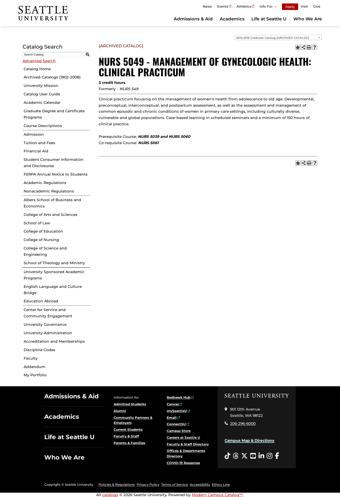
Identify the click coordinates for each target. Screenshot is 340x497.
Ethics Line (221, 484)
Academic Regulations (45, 183)
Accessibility (200, 484)
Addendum (34, 367)
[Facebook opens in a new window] (277, 456)
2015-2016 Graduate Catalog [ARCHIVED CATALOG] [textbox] (272, 37)
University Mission (41, 85)
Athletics (244, 6)
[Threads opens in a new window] (236, 456)
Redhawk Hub (178, 397)
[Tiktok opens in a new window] (227, 456)
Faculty (31, 358)
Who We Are (307, 18)
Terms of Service (174, 484)
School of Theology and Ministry (54, 263)
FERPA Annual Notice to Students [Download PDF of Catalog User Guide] (56, 174)
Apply (290, 7)
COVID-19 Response (183, 463)
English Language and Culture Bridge (53, 289)
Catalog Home (37, 69)
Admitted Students (130, 404)
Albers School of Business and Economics (52, 203)
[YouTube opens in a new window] (253, 456)
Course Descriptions (43, 126)
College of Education (43, 231)
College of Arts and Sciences (50, 214)
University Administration (48, 333)
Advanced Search (39, 61)
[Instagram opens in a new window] (269, 456)
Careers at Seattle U (183, 437)
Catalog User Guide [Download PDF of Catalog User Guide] (42, 94)
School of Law (37, 223)
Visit (304, 6)
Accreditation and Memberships (54, 341)
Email (172, 418)
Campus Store (179, 431)
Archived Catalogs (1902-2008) (52, 77)
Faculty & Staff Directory (188, 444)
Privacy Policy (148, 484)
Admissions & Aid (193, 18)
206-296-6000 (243, 423)
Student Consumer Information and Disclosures (53, 162)
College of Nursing (41, 240)
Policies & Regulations (116, 484)
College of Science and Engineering (45, 251)
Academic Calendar (42, 102)
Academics (232, 18)
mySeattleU (177, 411)
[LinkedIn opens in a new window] (261, 456)
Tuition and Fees (39, 143)
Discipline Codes (39, 350)
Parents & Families (129, 443)
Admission (34, 134)
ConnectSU (176, 424)
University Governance (45, 324)
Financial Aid (36, 151)
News (207, 6)
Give (316, 6)
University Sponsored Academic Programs (54, 275)
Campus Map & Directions (249, 440)
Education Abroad (41, 301)
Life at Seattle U (268, 18)
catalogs (110, 495)
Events (222, 6)
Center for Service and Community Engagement (48, 313)
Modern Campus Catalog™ (217, 495)
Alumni (120, 411)
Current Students (128, 429)
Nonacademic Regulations (49, 191)
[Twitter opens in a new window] (244, 456)
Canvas (173, 404)
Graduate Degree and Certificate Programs (54, 114)
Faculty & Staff (126, 436)
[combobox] (278, 37)
